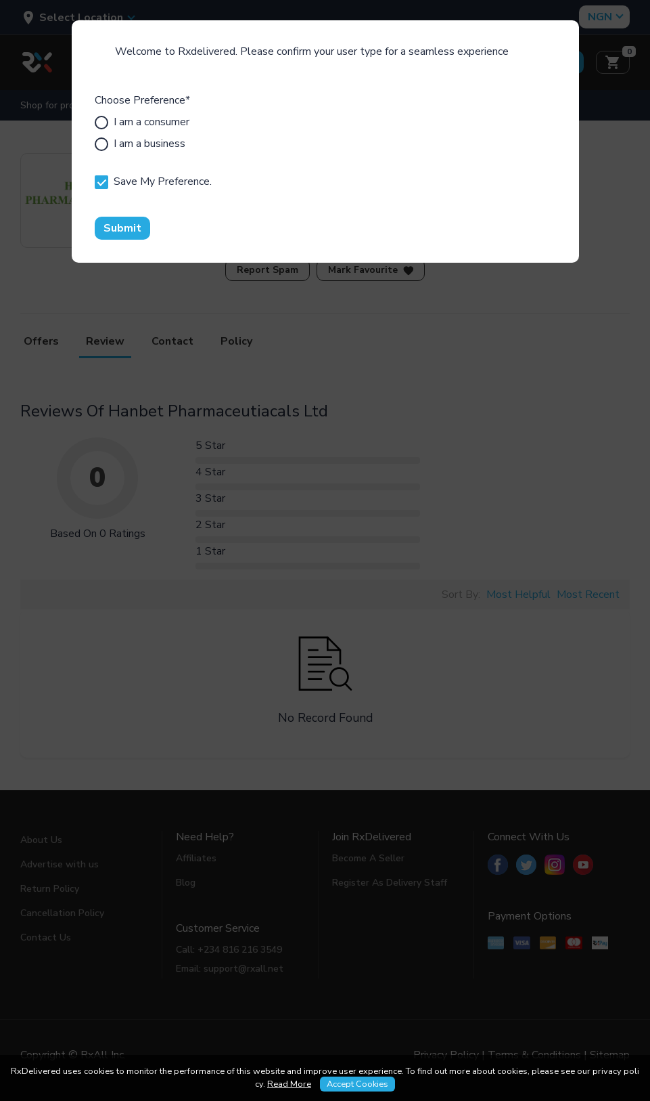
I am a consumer (142, 121)
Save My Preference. (153, 181)
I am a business (140, 143)
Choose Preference (142, 100)
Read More (289, 1084)
